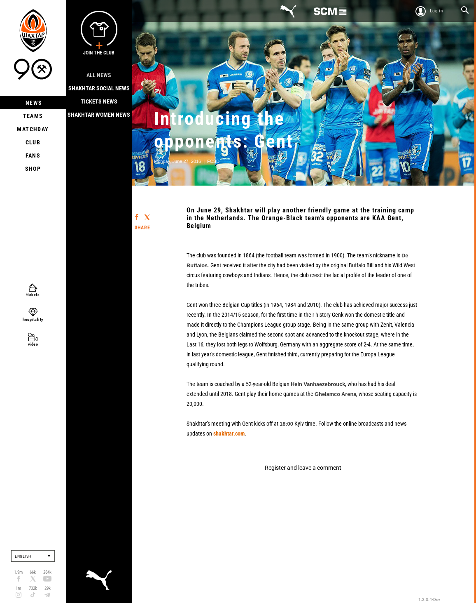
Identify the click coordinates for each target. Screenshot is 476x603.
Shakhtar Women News (99, 114)
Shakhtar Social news (99, 88)
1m (18, 588)
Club (33, 142)
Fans (33, 155)
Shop (33, 168)
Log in (436, 11)
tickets (33, 294)
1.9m (18, 572)
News (33, 102)
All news (98, 75)
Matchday (33, 129)
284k (47, 572)
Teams (33, 116)
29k (47, 588)
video (33, 344)
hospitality (33, 319)
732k (33, 588)
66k (33, 572)
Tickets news (99, 101)
